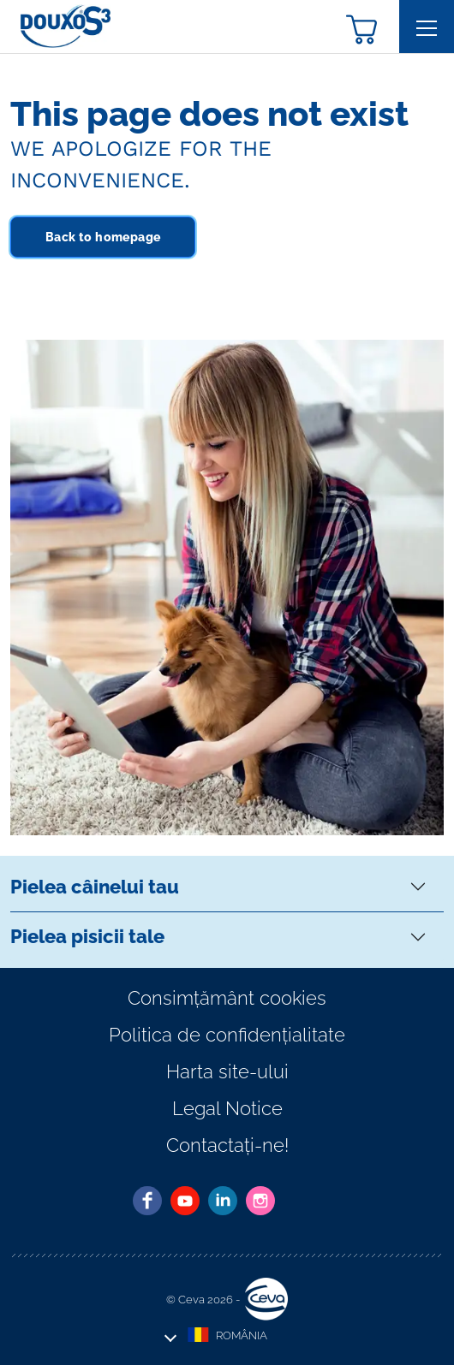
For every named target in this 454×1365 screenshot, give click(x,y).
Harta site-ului (227, 1071)
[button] (361, 28)
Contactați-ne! (227, 1145)
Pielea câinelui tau (94, 886)
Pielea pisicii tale (87, 936)
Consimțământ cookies (227, 998)
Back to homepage (102, 237)
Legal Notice (227, 1108)
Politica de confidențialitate (227, 1035)
